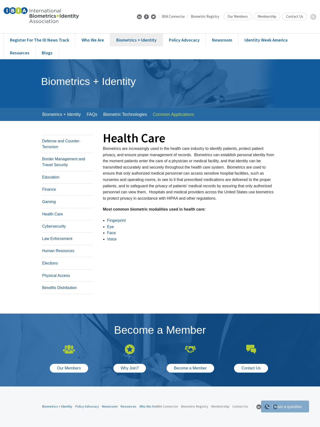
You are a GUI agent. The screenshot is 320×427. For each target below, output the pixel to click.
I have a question (284, 407)
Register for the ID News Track (39, 40)
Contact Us (294, 16)
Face (111, 233)
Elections (50, 263)
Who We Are (93, 40)
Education (50, 177)
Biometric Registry (205, 16)
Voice (112, 239)
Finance (49, 189)
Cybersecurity (54, 226)
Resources (19, 53)
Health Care (52, 214)
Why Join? (130, 368)
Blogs (47, 53)
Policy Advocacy (184, 40)
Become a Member (190, 368)
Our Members (237, 16)
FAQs (92, 114)
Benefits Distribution (59, 288)
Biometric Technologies (125, 114)
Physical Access (56, 275)
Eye (110, 227)
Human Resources (58, 251)
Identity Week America (265, 40)
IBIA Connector (173, 16)
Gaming (49, 202)
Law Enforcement (57, 239)
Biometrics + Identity (136, 40)
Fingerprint (116, 220)
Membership (267, 16)
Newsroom (222, 40)
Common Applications (173, 114)
